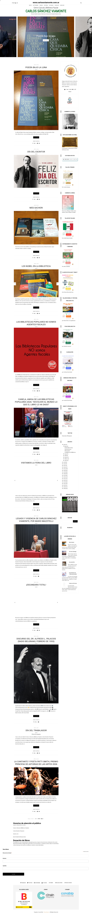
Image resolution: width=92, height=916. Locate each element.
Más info (62, 5)
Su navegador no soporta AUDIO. (70, 159)
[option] (46, 37)
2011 (64, 485)
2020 (64, 470)
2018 (64, 473)
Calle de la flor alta (73, 583)
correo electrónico (39, 845)
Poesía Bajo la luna (45, 36)
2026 (64, 444)
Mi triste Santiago (72, 551)
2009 (64, 488)
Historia (46, 5)
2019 (64, 472)
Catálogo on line (68, 882)
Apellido (4, 865)
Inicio (30, 5)
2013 (64, 482)
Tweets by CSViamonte (67, 436)
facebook (23, 882)
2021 (64, 468)
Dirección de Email (7, 853)
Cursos (41, 5)
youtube (44, 882)
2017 (64, 475)
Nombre (4, 858)
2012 (64, 483)
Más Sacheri (67, 450)
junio (66, 446)
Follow (69, 91)
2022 (64, 467)
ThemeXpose (46, 912)
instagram (37, 882)
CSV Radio (51, 5)
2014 (64, 480)
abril (66, 455)
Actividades (35, 5)
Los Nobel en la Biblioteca (70, 452)
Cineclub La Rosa (58, 882)
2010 (64, 486)
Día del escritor (68, 449)
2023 (64, 465)
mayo (66, 454)
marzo (66, 457)
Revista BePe (72, 562)
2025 (64, 462)
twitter (29, 882)
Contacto (57, 5)
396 (39, 818)
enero (66, 460)
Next (42, 818)
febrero (66, 458)
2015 (64, 478)
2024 (64, 463)
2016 (64, 477)
